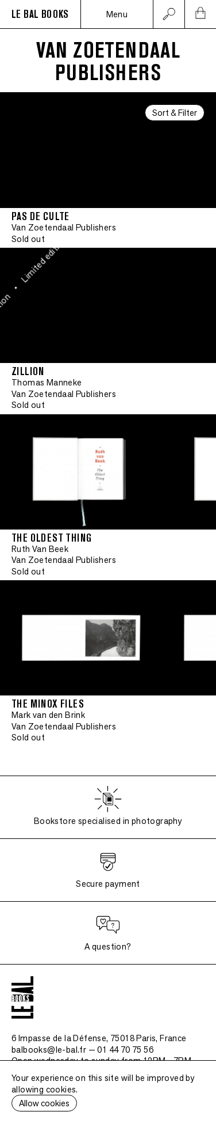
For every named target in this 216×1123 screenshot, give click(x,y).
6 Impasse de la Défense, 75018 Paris (99, 1038)
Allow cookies (44, 1103)
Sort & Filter (174, 112)
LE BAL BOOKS (40, 14)
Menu (117, 14)
